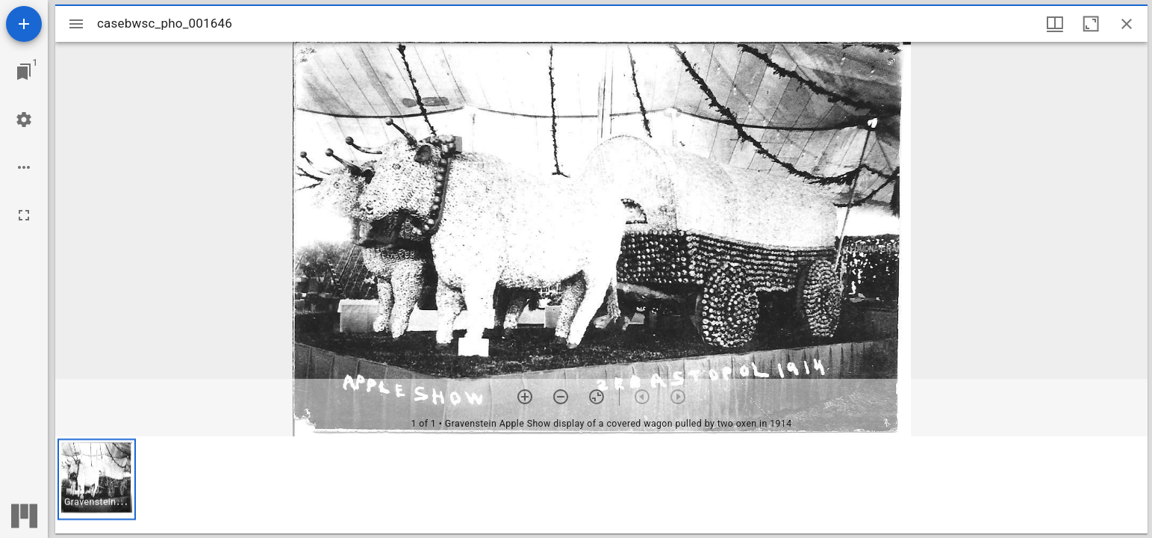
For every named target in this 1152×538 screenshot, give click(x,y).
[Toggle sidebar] (76, 24)
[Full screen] (24, 215)
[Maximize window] (1091, 24)
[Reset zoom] (596, 397)
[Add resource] (24, 24)
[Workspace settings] (24, 119)
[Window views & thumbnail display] (1055, 24)
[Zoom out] (561, 397)
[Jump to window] (24, 72)
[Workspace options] (24, 167)
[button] (96, 479)
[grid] (601, 485)
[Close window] (1127, 24)
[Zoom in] (525, 397)
